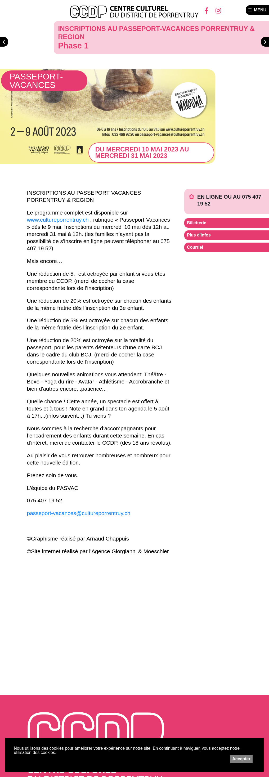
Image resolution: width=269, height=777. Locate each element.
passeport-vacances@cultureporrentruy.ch (79, 513)
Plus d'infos (199, 235)
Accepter (241, 759)
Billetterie (196, 223)
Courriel (195, 247)
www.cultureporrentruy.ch (58, 220)
